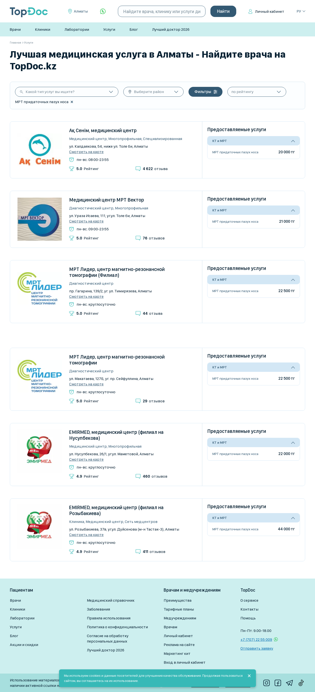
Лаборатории (76, 29)
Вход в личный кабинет (184, 662)
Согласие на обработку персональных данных (107, 638)
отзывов (154, 238)
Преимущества (177, 600)
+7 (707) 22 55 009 (256, 639)
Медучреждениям (180, 618)
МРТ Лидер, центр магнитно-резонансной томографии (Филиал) (117, 272)
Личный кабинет (269, 11)
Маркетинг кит (177, 653)
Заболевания (98, 609)
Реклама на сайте (179, 644)
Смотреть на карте (86, 152)
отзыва (155, 168)
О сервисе (249, 600)
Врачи (15, 29)
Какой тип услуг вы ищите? (50, 91)
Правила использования (108, 618)
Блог (133, 29)
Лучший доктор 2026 (170, 29)
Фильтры (202, 91)
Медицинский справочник (110, 600)
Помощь (248, 618)
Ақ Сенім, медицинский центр (103, 130)
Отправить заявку (256, 648)
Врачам (170, 627)
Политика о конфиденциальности (117, 627)
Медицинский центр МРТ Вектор (106, 200)
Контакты (249, 609)
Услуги (109, 29)
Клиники (42, 29)
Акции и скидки (24, 644)
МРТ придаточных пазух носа (235, 152)
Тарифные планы (179, 609)
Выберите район (149, 91)
